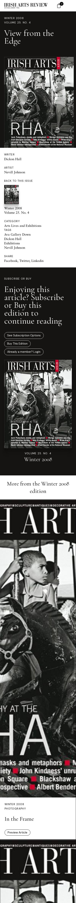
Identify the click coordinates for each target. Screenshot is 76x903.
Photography (15, 808)
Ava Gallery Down (17, 234)
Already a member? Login (23, 352)
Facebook (10, 261)
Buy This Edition (17, 344)
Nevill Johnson (14, 172)
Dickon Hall (12, 159)
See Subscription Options (24, 335)
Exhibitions (12, 243)
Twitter (24, 261)
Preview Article (17, 832)
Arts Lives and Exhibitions (22, 226)
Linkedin (37, 261)
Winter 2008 (14, 18)
